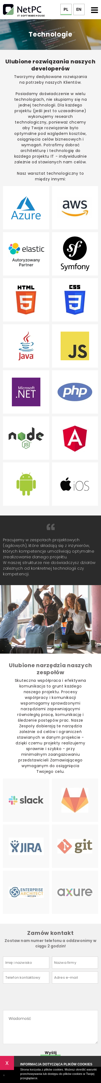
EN (78, 9)
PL (66, 9)
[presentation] (44, 996)
